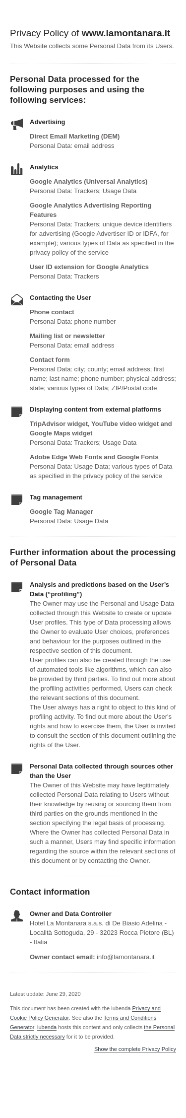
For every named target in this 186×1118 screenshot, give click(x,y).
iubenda (47, 1027)
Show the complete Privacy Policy (135, 1049)
